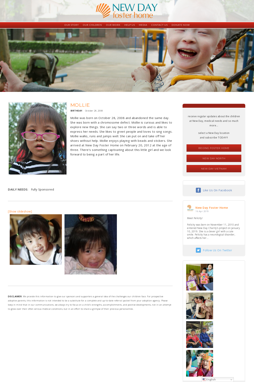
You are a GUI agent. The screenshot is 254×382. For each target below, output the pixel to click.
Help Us (129, 24)
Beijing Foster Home (213, 148)
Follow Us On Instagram (217, 329)
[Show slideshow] (20, 211)
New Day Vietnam (214, 168)
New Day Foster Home (211, 208)
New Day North (214, 158)
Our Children (92, 24)
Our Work (113, 24)
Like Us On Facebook (217, 190)
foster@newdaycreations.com (116, 364)
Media (143, 24)
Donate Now (181, 24)
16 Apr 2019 (202, 211)
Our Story (71, 24)
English (209, 379)
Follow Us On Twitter (217, 250)
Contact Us (159, 24)
